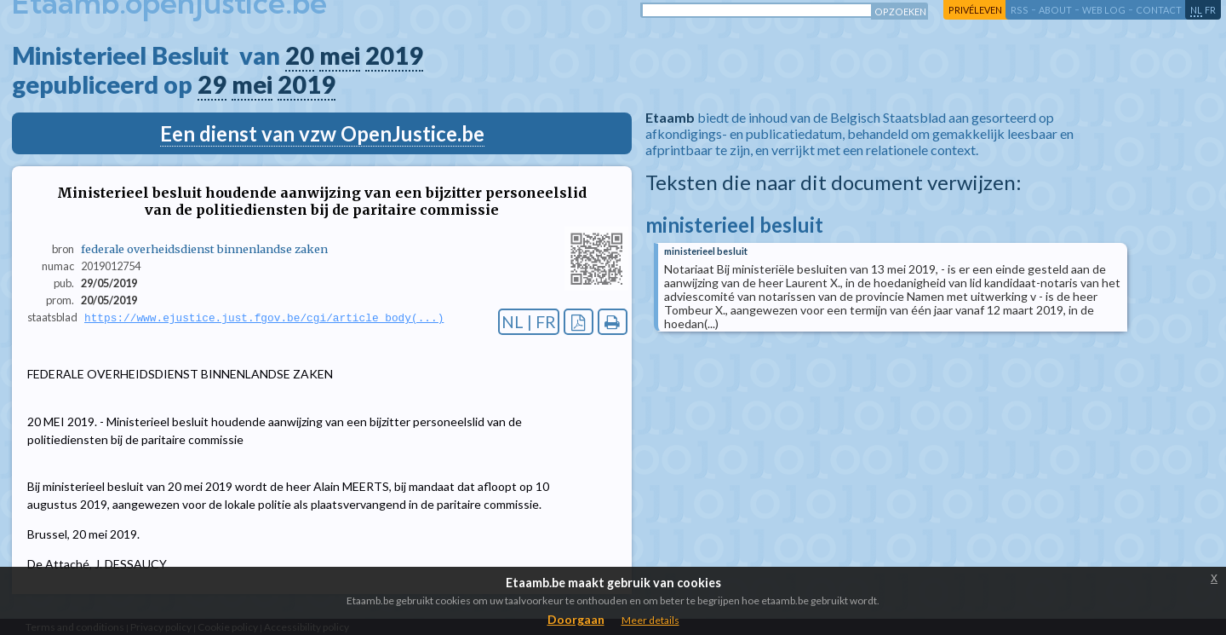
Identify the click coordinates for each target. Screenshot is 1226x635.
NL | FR (528, 322)
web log (1104, 9)
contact (1159, 9)
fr (1210, 9)
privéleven (975, 9)
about (1055, 9)
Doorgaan (575, 619)
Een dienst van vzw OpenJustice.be (322, 133)
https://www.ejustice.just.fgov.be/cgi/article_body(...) (264, 318)
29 (212, 84)
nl (1196, 9)
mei (339, 55)
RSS (1019, 9)
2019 (394, 55)
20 (299, 55)
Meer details (650, 620)
